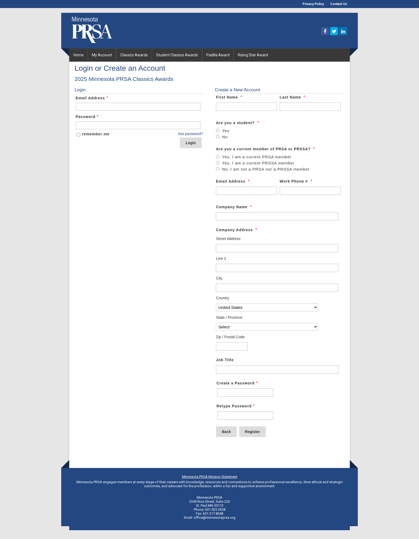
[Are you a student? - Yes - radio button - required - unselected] (222, 130)
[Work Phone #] (310, 191)
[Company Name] (277, 216)
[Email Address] (246, 191)
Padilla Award (218, 55)
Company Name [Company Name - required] (234, 207)
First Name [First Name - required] (229, 97)
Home (78, 55)
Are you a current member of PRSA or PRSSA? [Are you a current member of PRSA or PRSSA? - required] (266, 149)
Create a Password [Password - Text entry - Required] (237, 383)
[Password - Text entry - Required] (138, 125)
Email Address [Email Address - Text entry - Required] (92, 98)
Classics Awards (134, 55)
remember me (96, 134)
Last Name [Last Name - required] (293, 97)
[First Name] (246, 107)
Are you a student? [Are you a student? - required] (238, 123)
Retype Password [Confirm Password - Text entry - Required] (236, 406)
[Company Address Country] (267, 307)
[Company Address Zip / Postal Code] (232, 346)
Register (252, 432)
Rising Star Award (253, 55)
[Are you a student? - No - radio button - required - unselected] (222, 137)
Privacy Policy (313, 4)
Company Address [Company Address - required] (237, 230)
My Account (102, 55)
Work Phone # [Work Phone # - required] (296, 181)
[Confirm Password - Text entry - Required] (245, 415)
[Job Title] (277, 369)
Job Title (225, 360)
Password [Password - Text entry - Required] (88, 117)
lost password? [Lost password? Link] (190, 134)
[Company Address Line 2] (277, 268)
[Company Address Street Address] (277, 248)
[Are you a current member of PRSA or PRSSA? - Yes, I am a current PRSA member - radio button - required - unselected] (254, 157)
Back (226, 432)
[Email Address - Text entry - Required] (138, 107)
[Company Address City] (277, 288)
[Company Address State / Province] (267, 327)
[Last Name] (310, 107)
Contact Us (338, 4)
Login (191, 143)
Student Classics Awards (177, 55)
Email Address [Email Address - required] (233, 181)
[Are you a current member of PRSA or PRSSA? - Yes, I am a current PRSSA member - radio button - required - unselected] (255, 163)
